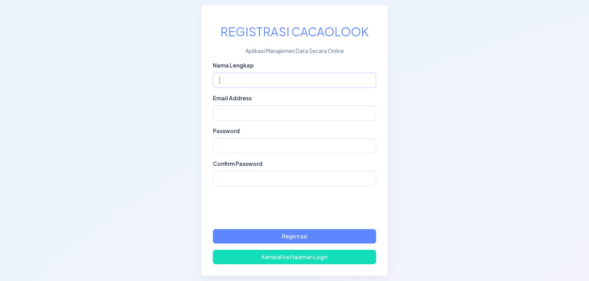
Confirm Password (237, 163)
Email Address (232, 97)
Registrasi (294, 236)
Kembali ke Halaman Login (295, 256)
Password (226, 130)
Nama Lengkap (233, 65)
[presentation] (294, 207)
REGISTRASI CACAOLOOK (294, 31)
